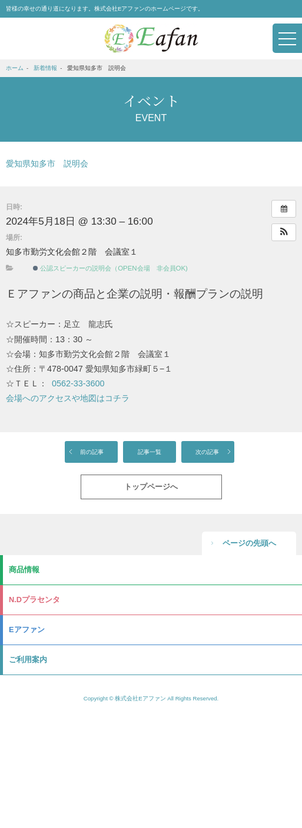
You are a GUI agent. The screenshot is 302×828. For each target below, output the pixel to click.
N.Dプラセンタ (34, 599)
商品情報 (24, 569)
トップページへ (151, 486)
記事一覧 (149, 452)
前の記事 (92, 452)
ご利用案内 (28, 659)
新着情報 (45, 68)
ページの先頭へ (249, 543)
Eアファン (27, 629)
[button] (284, 232)
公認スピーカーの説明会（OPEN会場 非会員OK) (110, 268)
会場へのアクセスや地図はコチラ (68, 398)
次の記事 (207, 452)
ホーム (15, 68)
